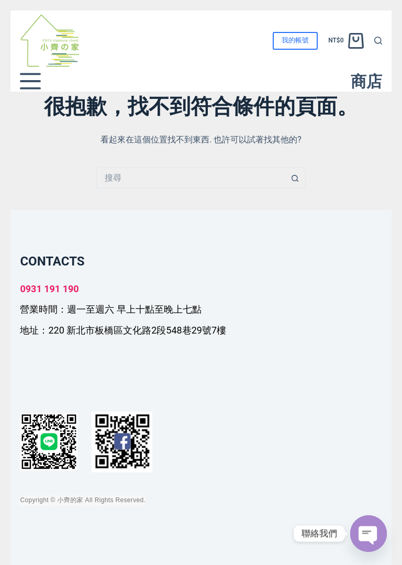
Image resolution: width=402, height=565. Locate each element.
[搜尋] (378, 41)
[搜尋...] (190, 178)
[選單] (30, 81)
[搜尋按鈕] (295, 178)
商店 (366, 81)
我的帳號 (295, 40)
